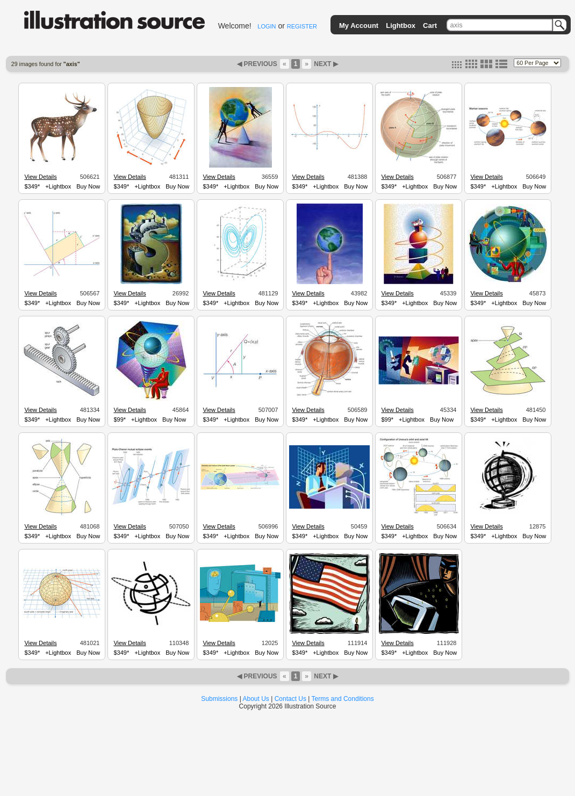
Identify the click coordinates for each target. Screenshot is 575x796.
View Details (40, 176)
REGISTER (302, 26)
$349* (32, 186)
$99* (119, 419)
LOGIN (266, 26)
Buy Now (88, 186)
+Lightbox (58, 186)
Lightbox (400, 25)
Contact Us (290, 699)
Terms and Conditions (343, 699)
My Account (358, 25)
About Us (256, 699)
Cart (430, 25)
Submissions (219, 699)
